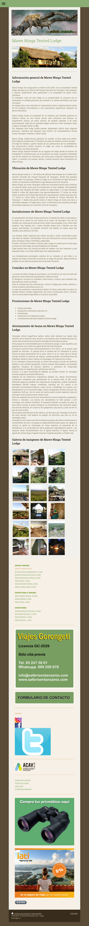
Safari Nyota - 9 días (22, 602)
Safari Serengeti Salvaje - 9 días (26, 583)
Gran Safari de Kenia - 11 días (25, 614)
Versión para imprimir (20, 913)
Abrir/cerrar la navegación (44, 3)
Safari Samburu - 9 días (23, 617)
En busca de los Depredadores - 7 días (28, 572)
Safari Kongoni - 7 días (23, 620)
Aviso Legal (19, 786)
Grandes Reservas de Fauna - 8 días (28, 575)
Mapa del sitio (36, 913)
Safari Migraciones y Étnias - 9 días (27, 578)
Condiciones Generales (23, 789)
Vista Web (74, 913)
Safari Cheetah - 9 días (23, 599)
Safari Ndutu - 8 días (22, 581)
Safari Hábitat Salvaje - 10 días (26, 596)
